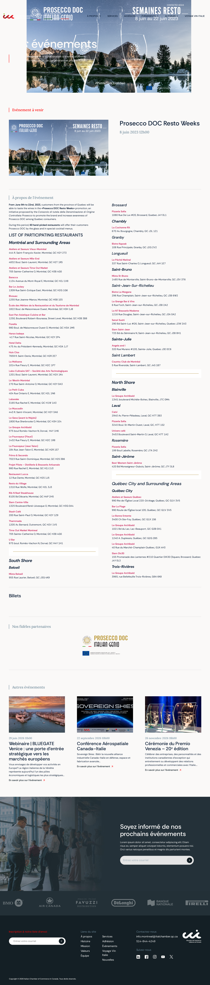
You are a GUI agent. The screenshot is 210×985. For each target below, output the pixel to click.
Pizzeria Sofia (119, 421)
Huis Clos (14, 352)
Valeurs (85, 951)
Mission (85, 946)
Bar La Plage (119, 506)
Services (107, 936)
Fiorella (13, 324)
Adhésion (108, 941)
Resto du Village (17, 483)
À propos (86, 936)
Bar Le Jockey (17, 286)
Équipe (85, 956)
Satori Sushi (118, 320)
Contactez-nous (175, 5)
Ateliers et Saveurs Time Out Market (28, 267)
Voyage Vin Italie (109, 953)
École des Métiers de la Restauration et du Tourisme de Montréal (44, 305)
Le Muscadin (16, 408)
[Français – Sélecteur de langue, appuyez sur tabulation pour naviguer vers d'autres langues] (198, 5)
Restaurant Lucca (18, 474)
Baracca (13, 277)
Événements (109, 946)
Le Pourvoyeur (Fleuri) (21, 436)
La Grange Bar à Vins (123, 301)
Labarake (14, 399)
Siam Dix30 (118, 553)
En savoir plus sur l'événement (25, 780)
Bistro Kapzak (119, 243)
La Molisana (15, 361)
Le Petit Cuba (17, 389)
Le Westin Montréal (19, 380)
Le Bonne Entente (121, 515)
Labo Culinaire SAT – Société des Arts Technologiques (38, 371)
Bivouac (13, 296)
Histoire (85, 941)
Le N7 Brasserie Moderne (125, 310)
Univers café (118, 430)
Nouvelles (108, 960)
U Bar (12, 539)
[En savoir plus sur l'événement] (44, 780)
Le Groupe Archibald (20, 427)
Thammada (15, 521)
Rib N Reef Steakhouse (21, 493)
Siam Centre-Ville (18, 502)
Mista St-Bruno (120, 275)
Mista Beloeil (16, 573)
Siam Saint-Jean (121, 329)
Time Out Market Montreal (23, 530)
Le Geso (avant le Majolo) (22, 417)
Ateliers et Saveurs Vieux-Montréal (27, 249)
